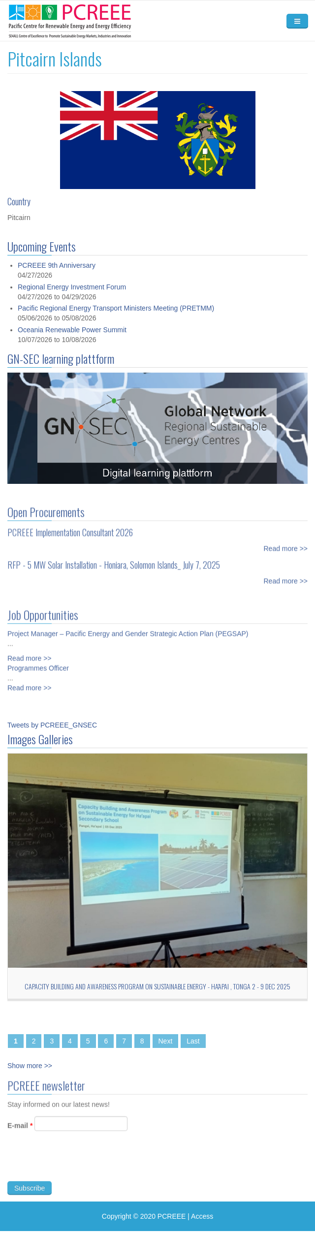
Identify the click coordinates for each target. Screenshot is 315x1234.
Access (202, 1216)
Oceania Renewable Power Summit (72, 330)
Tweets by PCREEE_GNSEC (52, 725)
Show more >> (29, 1066)
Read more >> (286, 543)
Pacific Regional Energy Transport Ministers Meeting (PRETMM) (116, 308)
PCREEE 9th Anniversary (56, 265)
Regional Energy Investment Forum (72, 287)
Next (165, 1041)
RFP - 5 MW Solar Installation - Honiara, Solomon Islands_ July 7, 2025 (113, 559)
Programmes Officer (38, 662)
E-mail (19, 1131)
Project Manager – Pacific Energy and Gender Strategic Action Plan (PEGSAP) (127, 628)
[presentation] (82, 1168)
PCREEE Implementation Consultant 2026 (70, 526)
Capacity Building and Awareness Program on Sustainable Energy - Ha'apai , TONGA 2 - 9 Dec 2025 (157, 986)
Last (193, 1041)
